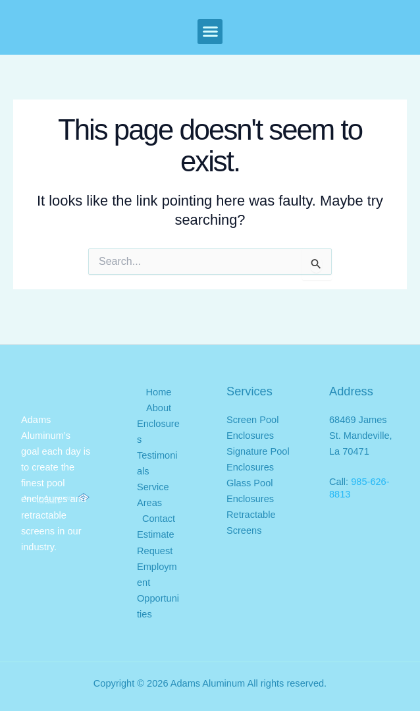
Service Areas (153, 495)
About (158, 408)
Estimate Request (155, 542)
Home (159, 392)
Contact (158, 518)
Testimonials (157, 463)
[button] (210, 31)
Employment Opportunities (158, 590)
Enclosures (158, 431)
